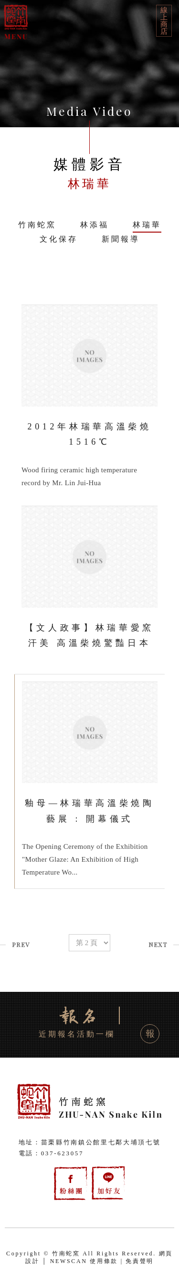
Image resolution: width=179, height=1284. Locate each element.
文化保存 (59, 239)
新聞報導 (121, 239)
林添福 (94, 225)
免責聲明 (140, 1261)
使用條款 (104, 1261)
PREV (21, 944)
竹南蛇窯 (37, 225)
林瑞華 (147, 225)
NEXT (157, 944)
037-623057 (62, 1153)
